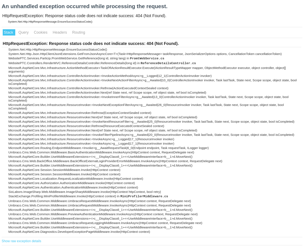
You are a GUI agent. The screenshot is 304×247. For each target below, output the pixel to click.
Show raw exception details (21, 241)
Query (24, 32)
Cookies (41, 32)
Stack (9, 32)
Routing (78, 32)
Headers (60, 32)
